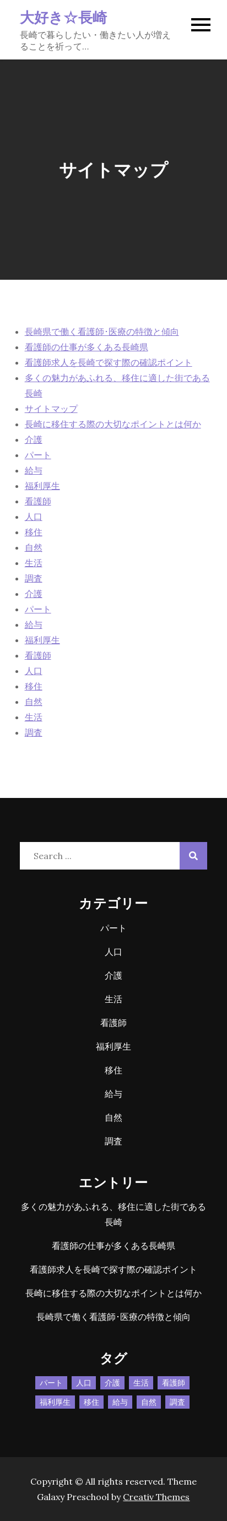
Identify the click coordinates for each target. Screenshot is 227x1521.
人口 (33, 516)
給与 (33, 470)
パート (38, 454)
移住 (33, 531)
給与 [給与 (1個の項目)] (120, 1402)
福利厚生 (42, 485)
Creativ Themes (156, 1496)
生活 (33, 562)
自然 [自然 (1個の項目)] (148, 1402)
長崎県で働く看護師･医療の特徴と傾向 (102, 331)
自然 (33, 547)
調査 (33, 578)
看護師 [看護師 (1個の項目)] (173, 1383)
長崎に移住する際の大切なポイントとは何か (113, 424)
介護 (33, 439)
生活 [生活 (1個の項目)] (141, 1383)
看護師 (38, 501)
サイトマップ (51, 408)
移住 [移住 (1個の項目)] (91, 1402)
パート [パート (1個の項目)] (51, 1383)
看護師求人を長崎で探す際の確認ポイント (108, 362)
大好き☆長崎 (63, 17)
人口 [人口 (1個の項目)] (83, 1383)
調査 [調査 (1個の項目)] (177, 1402)
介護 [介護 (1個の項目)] (112, 1383)
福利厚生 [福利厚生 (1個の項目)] (55, 1402)
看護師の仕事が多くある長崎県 (86, 346)
